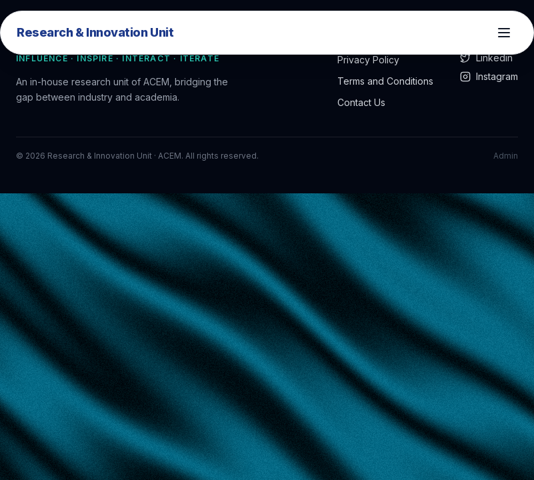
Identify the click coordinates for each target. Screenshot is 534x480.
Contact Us (361, 102)
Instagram (489, 76)
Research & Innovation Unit (95, 32)
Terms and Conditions (385, 81)
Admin (505, 156)
